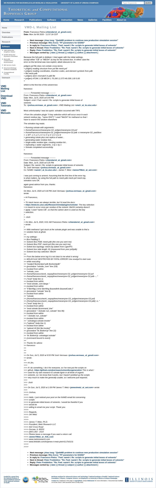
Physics (62, 478)
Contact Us (54, 480)
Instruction (66, 20)
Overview (6, 32)
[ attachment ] (91, 52)
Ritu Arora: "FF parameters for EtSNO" (66, 43)
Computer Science (72, 478)
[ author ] (80, 52)
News (80, 20)
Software (51, 20)
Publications (35, 20)
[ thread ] (61, 52)
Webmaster (90, 480)
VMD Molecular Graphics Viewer (9, 51)
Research (19, 20)
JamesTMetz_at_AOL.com (41, 437)
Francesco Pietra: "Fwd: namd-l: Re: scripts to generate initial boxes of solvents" (79, 45)
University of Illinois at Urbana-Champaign (79, 3)
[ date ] (53, 52)
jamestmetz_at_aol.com (82, 387)
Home (6, 20)
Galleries (92, 20)
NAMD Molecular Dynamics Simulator (11, 55)
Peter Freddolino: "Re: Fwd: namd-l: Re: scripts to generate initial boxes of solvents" (84, 48)
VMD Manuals (6, 111)
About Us (121, 20)
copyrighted (78, 480)
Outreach (6, 78)
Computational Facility (9, 73)
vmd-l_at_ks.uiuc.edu (86, 105)
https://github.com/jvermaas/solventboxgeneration (58, 370)
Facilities (107, 20)
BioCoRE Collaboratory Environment (8, 60)
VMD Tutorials (6, 104)
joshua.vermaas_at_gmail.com (42, 105)
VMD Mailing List (5, 88)
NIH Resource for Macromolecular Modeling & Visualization (30, 3)
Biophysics (84, 478)
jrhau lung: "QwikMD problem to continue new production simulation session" (81, 40)
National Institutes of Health (98, 476)
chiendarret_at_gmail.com (58, 95)
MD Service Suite (10, 65)
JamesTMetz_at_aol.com (84, 170)
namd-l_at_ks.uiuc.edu (45, 170)
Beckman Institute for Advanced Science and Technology (69, 476)
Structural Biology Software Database (10, 68)
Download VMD (6, 97)
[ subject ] (70, 52)
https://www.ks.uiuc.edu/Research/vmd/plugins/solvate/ (51, 205)
